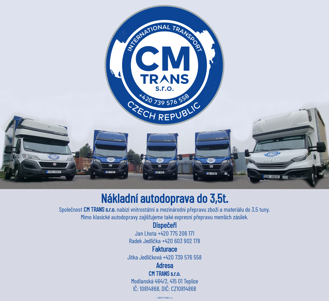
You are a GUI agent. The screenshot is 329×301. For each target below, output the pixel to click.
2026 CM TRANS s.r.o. (164, 297)
